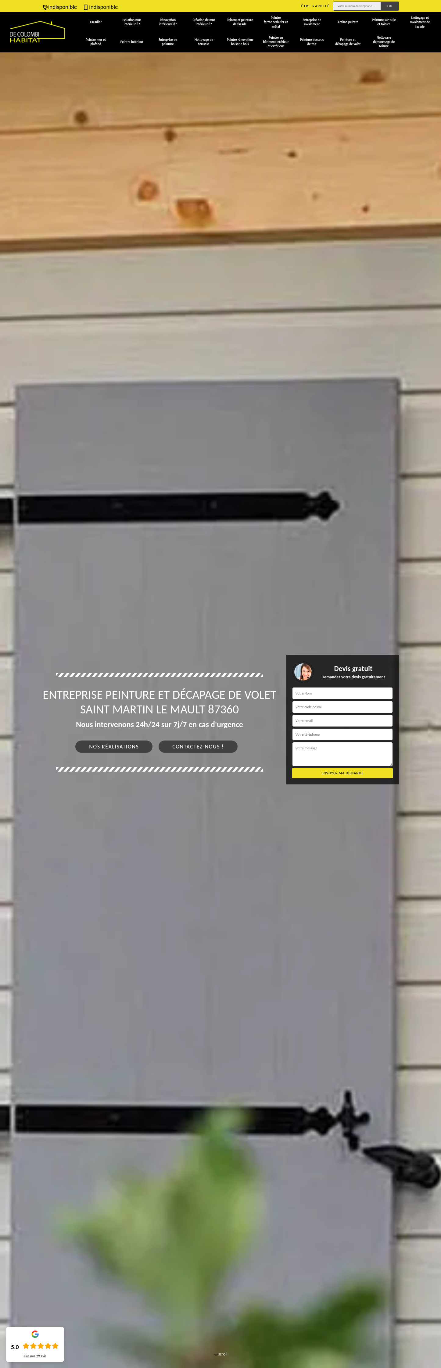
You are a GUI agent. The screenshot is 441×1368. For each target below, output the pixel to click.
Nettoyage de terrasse (204, 42)
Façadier (96, 22)
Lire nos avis (35, 1356)
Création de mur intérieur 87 (203, 22)
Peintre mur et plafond (96, 42)
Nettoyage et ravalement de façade (420, 22)
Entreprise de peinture (168, 42)
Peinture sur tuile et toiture (384, 22)
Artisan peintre (348, 22)
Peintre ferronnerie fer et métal (276, 22)
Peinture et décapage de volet (347, 42)
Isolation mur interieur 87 (132, 22)
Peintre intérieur (131, 42)
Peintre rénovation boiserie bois (240, 42)
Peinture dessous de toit (312, 42)
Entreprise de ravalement (312, 22)
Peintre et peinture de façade (240, 22)
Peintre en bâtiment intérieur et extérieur (276, 42)
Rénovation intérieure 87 (168, 22)
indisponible (59, 6)
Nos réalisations (114, 746)
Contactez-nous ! (198, 746)
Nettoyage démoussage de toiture (384, 42)
